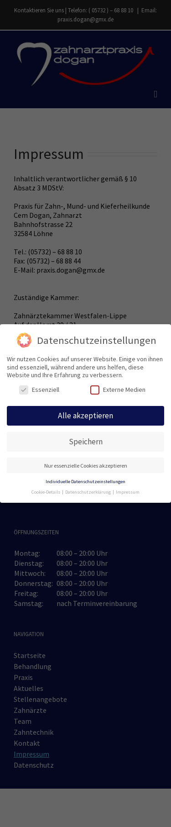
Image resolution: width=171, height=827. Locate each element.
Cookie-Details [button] (46, 491)
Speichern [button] (86, 440)
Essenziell (39, 389)
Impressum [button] (128, 491)
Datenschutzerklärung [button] (88, 491)
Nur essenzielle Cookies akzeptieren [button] (85, 464)
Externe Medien (117, 389)
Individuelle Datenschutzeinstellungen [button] (85, 480)
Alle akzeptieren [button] (85, 415)
